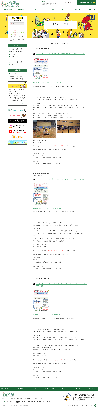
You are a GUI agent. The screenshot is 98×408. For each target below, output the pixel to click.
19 (11, 32)
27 (13, 34)
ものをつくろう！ (15, 56)
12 (11, 30)
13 (13, 30)
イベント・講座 (50, 388)
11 (23, 28)
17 (21, 30)
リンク (81, 405)
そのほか (13, 54)
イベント (13, 59)
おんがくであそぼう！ (17, 49)
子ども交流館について (7, 388)
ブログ (64, 388)
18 (23, 30)
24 (21, 32)
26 (11, 34)
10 (21, 28)
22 (17, 32)
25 (23, 32)
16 (19, 30)
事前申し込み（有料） (17, 79)
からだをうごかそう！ (17, 51)
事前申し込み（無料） (17, 76)
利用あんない (22, 388)
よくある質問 (77, 388)
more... (23, 103)
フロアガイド (36, 388)
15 (17, 30)
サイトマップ (88, 405)
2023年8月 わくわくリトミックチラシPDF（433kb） (48, 82)
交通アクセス (91, 388)
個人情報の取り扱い (73, 405)
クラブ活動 (13, 64)
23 (19, 32)
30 (19, 34)
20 (13, 32)
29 (17, 34)
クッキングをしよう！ (17, 62)
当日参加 (13, 73)
